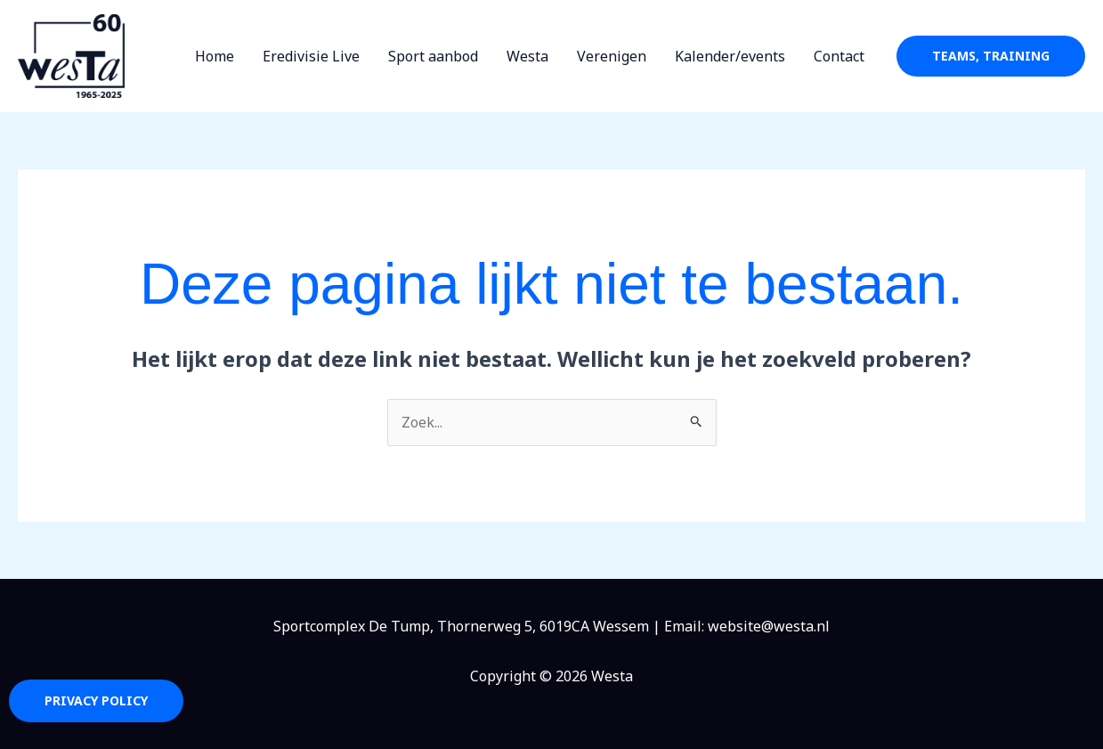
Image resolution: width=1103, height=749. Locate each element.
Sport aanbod (433, 56)
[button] (990, 56)
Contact (839, 56)
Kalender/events (730, 56)
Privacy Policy (96, 700)
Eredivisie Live (311, 56)
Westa (527, 56)
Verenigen (611, 56)
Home (214, 56)
